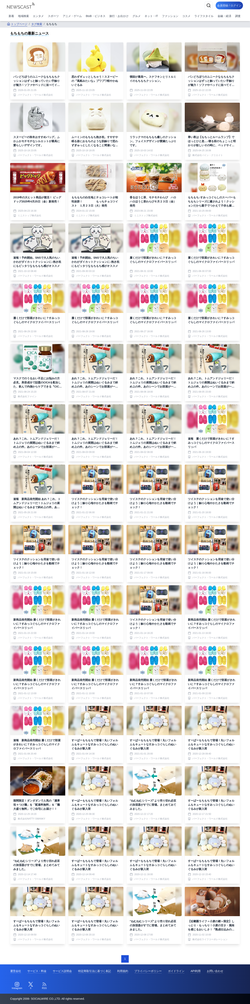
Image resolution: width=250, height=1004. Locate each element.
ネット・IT (151, 16)
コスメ (186, 16)
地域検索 (23, 16)
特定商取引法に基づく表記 (94, 971)
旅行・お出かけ (119, 16)
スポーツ (53, 16)
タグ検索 (36, 24)
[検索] (205, 5)
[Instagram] (17, 986)
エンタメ (38, 16)
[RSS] (44, 986)
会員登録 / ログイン (228, 5)
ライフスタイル (203, 16)
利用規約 (122, 971)
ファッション (170, 16)
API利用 (196, 971)
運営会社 (15, 971)
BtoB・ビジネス (95, 16)
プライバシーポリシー (148, 971)
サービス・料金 (36, 971)
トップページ (17, 24)
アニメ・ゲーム (72, 16)
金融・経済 (224, 16)
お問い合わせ (215, 971)
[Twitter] (31, 986)
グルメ (136, 16)
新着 (11, 16)
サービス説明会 (62, 971)
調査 (238, 16)
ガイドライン (176, 971)
